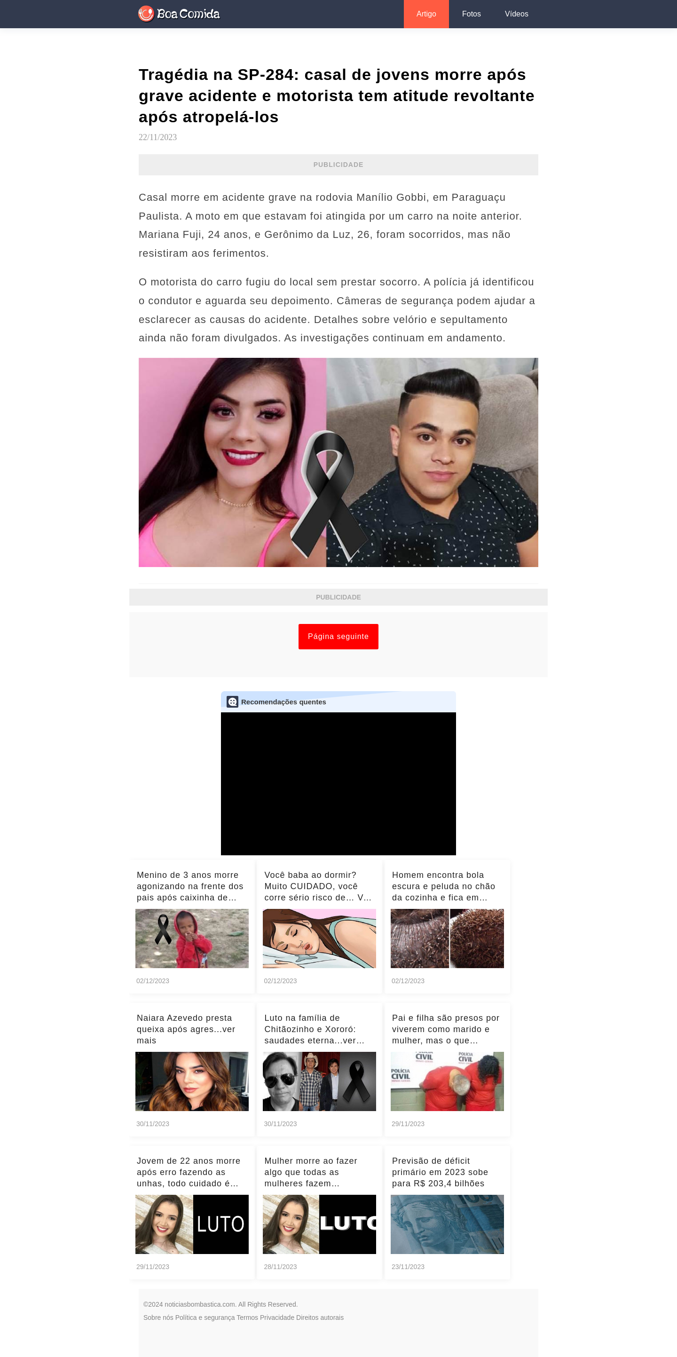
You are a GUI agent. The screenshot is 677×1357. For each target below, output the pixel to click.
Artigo (426, 14)
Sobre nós (158, 1317)
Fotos (471, 14)
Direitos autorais (320, 1317)
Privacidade (277, 1317)
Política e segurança (205, 1317)
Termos (247, 1317)
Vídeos (516, 14)
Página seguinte (338, 636)
